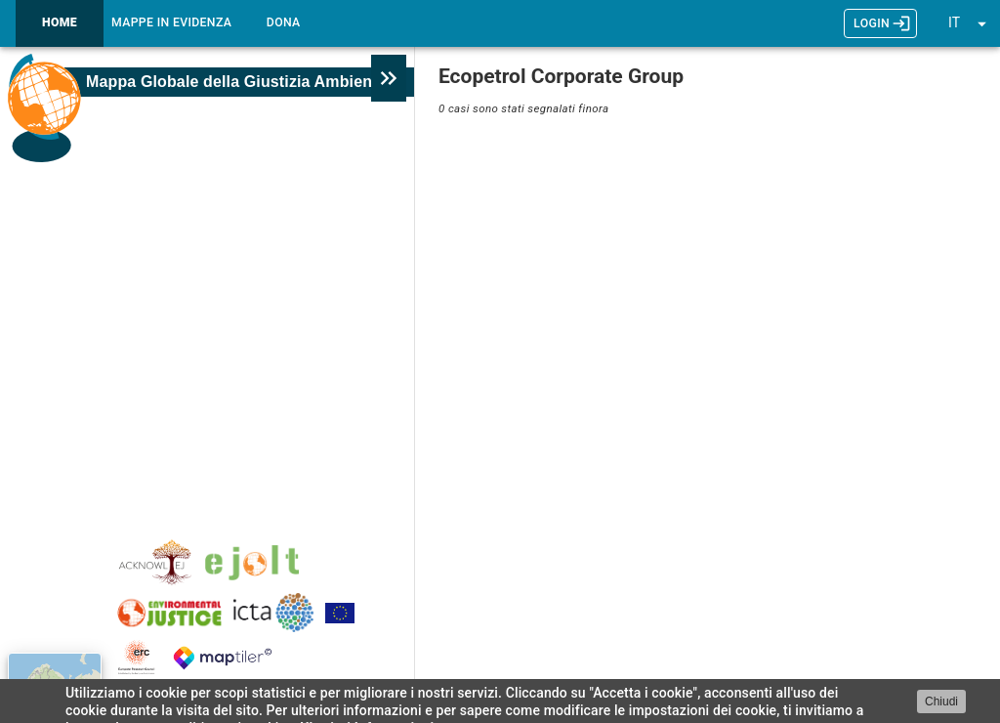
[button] (970, 23)
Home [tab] (60, 23)
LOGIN (880, 23)
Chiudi (941, 701)
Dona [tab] (283, 23)
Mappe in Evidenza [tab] (171, 23)
